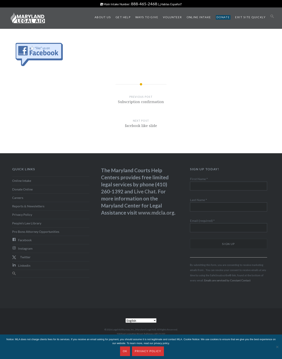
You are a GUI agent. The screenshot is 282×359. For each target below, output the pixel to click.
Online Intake (199, 17)
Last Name (198, 200)
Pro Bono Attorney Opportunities (35, 231)
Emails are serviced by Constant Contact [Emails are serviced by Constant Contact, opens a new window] (227, 280)
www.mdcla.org (156, 212)
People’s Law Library (26, 223)
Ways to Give (146, 17)
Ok (125, 351)
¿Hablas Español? (170, 4)
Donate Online (22, 189)
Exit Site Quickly (250, 17)
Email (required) (202, 220)
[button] (272, 16)
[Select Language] (141, 320)
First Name (199, 179)
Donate (223, 17)
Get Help (123, 17)
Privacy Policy (22, 214)
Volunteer (172, 17)
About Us (103, 17)
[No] (277, 347)
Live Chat (145, 191)
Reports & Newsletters (28, 206)
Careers (17, 197)
